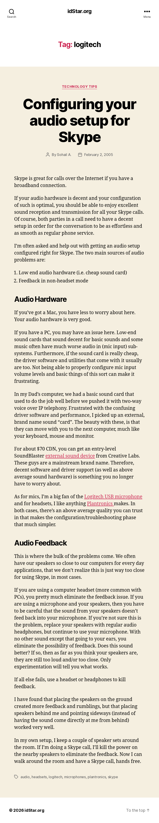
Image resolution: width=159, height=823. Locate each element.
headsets (39, 777)
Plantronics (100, 504)
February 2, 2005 (98, 154)
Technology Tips (79, 87)
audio (25, 777)
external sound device (70, 456)
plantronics (97, 777)
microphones (75, 777)
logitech (55, 777)
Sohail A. (64, 154)
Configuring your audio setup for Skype (79, 120)
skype (113, 777)
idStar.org (79, 11)
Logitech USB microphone (113, 497)
